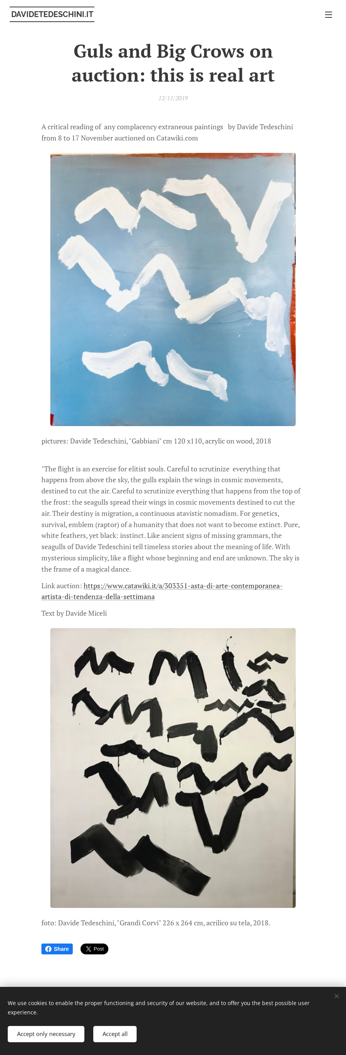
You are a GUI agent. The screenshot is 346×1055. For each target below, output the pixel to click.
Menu (328, 14)
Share (57, 949)
